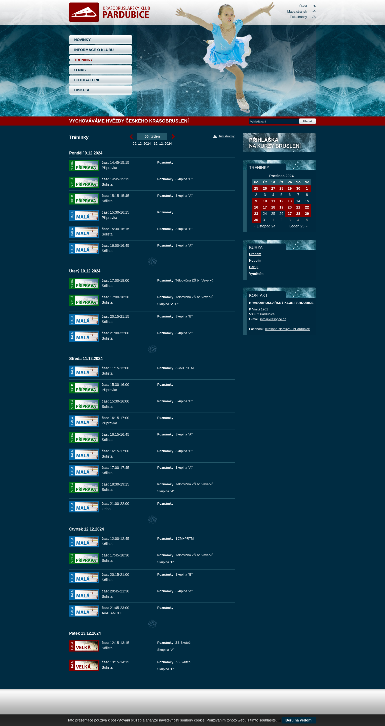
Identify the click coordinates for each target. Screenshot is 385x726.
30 (298, 188)
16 (256, 207)
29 (290, 188)
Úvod (303, 6)
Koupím (255, 260)
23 (256, 214)
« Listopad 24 (264, 226)
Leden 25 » (298, 226)
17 (265, 207)
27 (273, 188)
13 (290, 201)
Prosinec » (173, 136)
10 (265, 201)
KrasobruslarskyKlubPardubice (287, 329)
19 (281, 207)
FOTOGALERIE (87, 80)
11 (273, 201)
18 (273, 207)
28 (281, 188)
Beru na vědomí (299, 720)
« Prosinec (131, 136)
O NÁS (80, 70)
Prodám (255, 254)
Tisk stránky (298, 17)
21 (298, 207)
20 (290, 207)
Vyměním (256, 273)
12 (281, 201)
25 (256, 188)
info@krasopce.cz (273, 319)
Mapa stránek (297, 11)
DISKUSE (82, 90)
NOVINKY (82, 40)
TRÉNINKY (83, 60)
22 (307, 207)
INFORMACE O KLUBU (94, 50)
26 (265, 188)
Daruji (253, 267)
